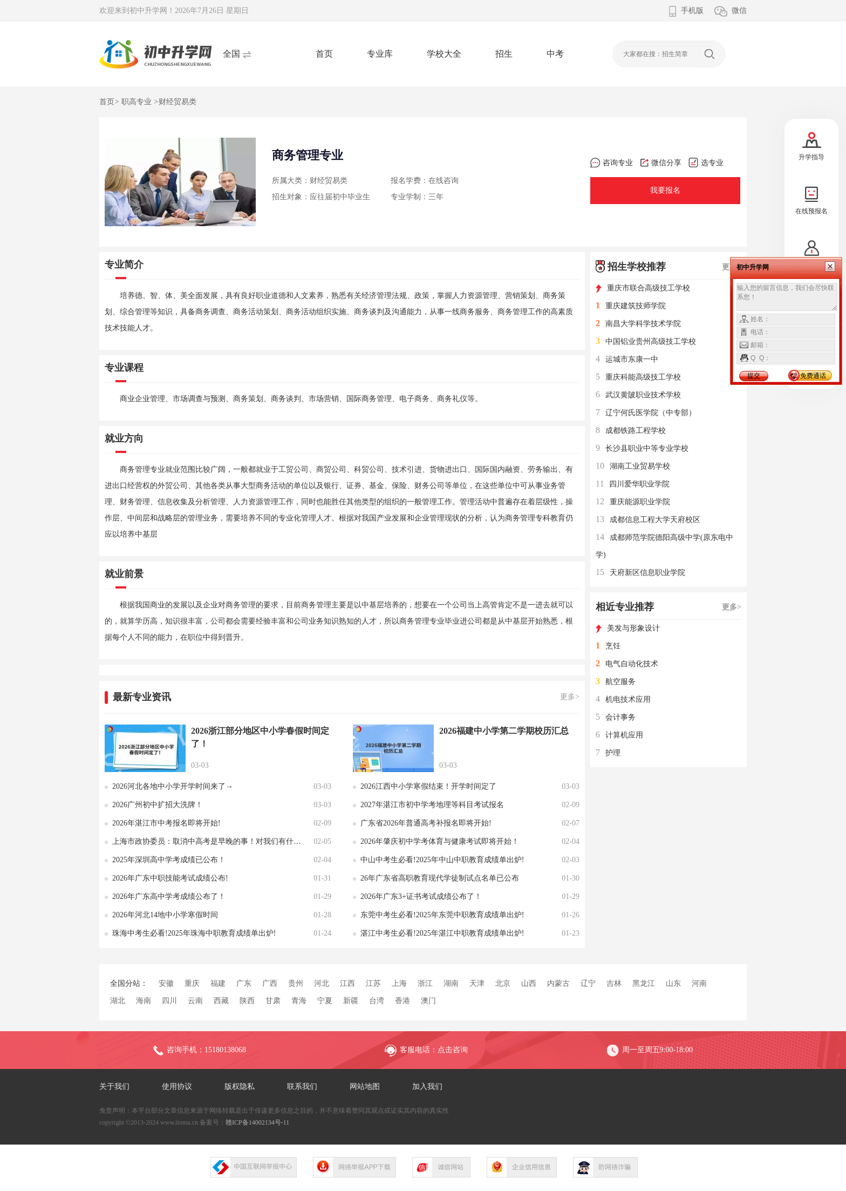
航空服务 (616, 682)
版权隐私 (239, 1086)
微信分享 (660, 163)
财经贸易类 (177, 102)
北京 (502, 983)
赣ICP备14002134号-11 (257, 1122)
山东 (673, 983)
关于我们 (114, 1086)
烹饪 (608, 646)
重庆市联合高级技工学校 (643, 288)
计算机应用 (619, 735)
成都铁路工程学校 (631, 431)
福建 (218, 983)
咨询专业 (611, 163)
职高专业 (136, 102)
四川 (169, 1001)
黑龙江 (643, 983)
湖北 (117, 1001)
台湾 (376, 1001)
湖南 (451, 983)
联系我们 (302, 1086)
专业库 (380, 53)
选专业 (706, 163)
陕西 (247, 1001)
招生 (504, 53)
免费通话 (813, 376)
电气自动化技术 (627, 664)
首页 (324, 53)
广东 (243, 983)
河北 (321, 983)
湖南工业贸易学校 (633, 466)
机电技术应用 (623, 699)
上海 (399, 983)
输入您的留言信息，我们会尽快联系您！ (787, 296)
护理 (608, 753)
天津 (477, 983)
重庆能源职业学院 (633, 502)
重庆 (192, 983)
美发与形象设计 (628, 628)
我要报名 (665, 190)
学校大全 (444, 53)
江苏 (373, 983)
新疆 (350, 1001)
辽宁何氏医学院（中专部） (646, 413)
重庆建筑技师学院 (631, 306)
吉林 (614, 983)
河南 (699, 983)
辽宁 (588, 983)
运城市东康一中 (627, 359)
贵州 (295, 983)
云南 (195, 1001)
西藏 (221, 1001)
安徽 (166, 983)
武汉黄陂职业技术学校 (638, 395)
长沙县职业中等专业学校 (642, 448)
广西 (269, 983)
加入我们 (427, 1086)
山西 (528, 983)
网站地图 (365, 1086)
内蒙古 (558, 983)
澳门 (428, 1001)
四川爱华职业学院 (633, 484)
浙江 (425, 983)
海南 (143, 1001)
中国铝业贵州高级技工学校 (646, 341)
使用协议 (177, 1086)
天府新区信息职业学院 (640, 573)
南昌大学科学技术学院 (638, 324)
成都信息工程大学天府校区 (648, 520)
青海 (298, 1001)
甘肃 (273, 1001)
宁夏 (324, 1001)
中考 (555, 53)
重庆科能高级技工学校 (638, 377)
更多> (569, 697)
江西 (347, 983)
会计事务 (616, 717)
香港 (402, 1001)
